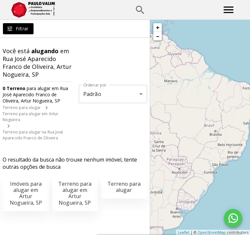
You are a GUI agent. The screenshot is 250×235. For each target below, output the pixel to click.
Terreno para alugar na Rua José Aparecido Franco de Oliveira (33, 135)
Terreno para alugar (22, 107)
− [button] (157, 36)
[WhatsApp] (233, 218)
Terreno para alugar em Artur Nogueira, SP (74, 193)
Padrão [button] (92, 94)
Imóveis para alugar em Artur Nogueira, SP (26, 193)
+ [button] (158, 27)
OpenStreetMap (212, 232)
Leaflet (183, 232)
